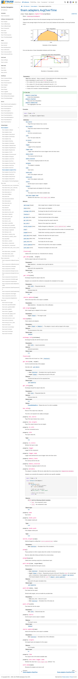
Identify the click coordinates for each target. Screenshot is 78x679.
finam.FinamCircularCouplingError (8, 104)
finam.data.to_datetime (7, 214)
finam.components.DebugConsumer (10, 270)
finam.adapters (4, 127)
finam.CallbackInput (5, 23)
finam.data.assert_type (7, 216)
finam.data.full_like (6, 209)
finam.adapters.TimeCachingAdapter (10, 181)
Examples (43, 2)
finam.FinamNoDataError (6, 115)
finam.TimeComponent (6, 35)
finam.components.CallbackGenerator (10, 264)
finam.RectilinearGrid (5, 47)
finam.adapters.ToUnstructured (9, 154)
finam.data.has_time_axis (8, 212)
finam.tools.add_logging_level (8, 313)
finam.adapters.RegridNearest (9, 147)
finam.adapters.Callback (7, 129)
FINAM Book (17, 2)
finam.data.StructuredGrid (8, 198)
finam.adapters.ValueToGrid (8, 134)
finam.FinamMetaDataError (7, 113)
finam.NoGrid (4, 45)
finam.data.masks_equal (7, 253)
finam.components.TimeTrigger (9, 293)
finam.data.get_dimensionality (8, 227)
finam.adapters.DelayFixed (8, 174)
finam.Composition (5, 15)
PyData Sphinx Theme (67, 677)
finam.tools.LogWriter (7, 309)
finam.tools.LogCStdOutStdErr (9, 304)
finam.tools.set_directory (7, 320)
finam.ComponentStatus (6, 78)
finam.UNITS (4, 72)
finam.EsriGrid (4, 43)
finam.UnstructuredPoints (6, 54)
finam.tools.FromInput (7, 329)
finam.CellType (4, 60)
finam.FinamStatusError (6, 119)
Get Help (50, 2)
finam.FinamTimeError (6, 121)
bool (29, 525)
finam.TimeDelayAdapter (6, 37)
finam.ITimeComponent (6, 82)
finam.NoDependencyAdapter (7, 96)
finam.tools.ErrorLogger (7, 302)
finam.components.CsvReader (9, 266)
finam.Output (4, 32)
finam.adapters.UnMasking (8, 143)
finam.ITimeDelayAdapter (6, 98)
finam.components (5, 258)
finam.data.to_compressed (8, 243)
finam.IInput (3, 87)
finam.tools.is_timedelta (7, 315)
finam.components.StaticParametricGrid (10, 288)
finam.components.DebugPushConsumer (10, 274)
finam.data (3, 183)
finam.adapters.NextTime (7, 161)
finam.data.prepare (6, 201)
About (38, 2)
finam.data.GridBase (6, 194)
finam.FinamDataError (6, 108)
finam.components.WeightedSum (9, 298)
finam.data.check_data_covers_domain (10, 248)
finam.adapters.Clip (6, 138)
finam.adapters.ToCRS (7, 152)
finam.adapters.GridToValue (8, 136)
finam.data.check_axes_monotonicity (10, 185)
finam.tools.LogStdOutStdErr (8, 307)
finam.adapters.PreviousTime (8, 163)
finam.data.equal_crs (7, 192)
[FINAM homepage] (73, 2)
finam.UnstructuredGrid (6, 51)
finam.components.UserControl (9, 295)
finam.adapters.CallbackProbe (9, 145)
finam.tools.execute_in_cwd (8, 318)
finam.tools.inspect (6, 324)
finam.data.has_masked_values (9, 236)
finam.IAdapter (4, 85)
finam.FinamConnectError (7, 106)
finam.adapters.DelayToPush (8, 176)
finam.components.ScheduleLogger (10, 279)
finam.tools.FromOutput (7, 331)
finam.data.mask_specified (8, 256)
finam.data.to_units (6, 221)
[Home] (21, 6)
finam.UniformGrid (5, 49)
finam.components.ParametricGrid (9, 277)
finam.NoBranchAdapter (6, 93)
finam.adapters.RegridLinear (8, 149)
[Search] (65, 2)
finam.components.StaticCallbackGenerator (10, 284)
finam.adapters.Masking (7, 141)
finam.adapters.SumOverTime (9, 172)
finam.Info (3, 68)
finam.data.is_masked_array (8, 234)
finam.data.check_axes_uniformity (9, 187)
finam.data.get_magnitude (8, 229)
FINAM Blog (33, 2)
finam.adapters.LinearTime (8, 158)
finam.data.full (5, 207)
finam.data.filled (5, 238)
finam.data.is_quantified (7, 223)
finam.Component (5, 28)
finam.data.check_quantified (8, 225)
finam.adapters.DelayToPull (8, 178)
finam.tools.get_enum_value (8, 322)
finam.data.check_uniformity (8, 189)
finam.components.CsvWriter (8, 268)
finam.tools (3, 300)
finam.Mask (3, 70)
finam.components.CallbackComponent (10, 261)
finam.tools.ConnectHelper (8, 327)
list (28, 651)
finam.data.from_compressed (8, 245)
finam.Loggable (4, 91)
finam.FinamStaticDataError (7, 117)
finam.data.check (6, 205)
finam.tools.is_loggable (7, 311)
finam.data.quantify (6, 218)
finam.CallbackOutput (6, 26)
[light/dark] (67, 2)
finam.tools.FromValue (7, 333)
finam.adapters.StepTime (7, 167)
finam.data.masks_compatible (8, 251)
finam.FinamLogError (6, 110)
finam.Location (4, 62)
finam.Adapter (4, 21)
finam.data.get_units (6, 232)
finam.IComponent (5, 80)
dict (29, 509)
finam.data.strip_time (7, 203)
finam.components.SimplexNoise (9, 281)
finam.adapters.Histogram (8, 156)
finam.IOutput (4, 89)
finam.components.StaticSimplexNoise (10, 291)
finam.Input (3, 30)
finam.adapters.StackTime (8, 165)
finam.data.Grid (5, 196)
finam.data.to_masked (7, 240)
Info (29, 294)
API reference (25, 2)
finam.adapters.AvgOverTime (9, 169)
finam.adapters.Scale (7, 132)
